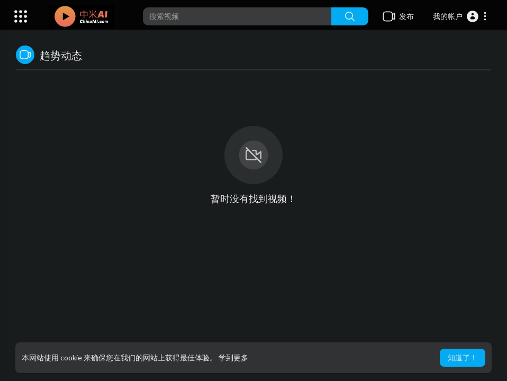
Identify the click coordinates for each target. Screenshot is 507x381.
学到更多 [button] (233, 357)
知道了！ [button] (462, 357)
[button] (460, 16)
